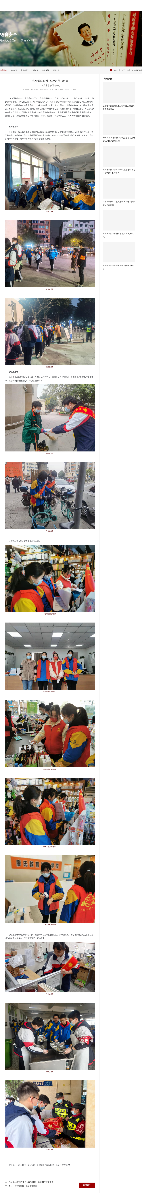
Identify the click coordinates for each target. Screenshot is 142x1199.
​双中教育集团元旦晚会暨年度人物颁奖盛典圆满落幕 (119, 97)
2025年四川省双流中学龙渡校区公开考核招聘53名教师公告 (119, 129)
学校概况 (57, 8)
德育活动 (3, 70)
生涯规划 (45, 70)
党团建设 (98, 8)
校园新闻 (67, 8)
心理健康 (35, 70)
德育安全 (77, 8)
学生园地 (108, 8)
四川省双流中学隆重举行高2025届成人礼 (119, 225)
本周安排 (118, 3)
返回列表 (87, 1185)
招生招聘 (129, 8)
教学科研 (88, 8)
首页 (123, 70)
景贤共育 (24, 70)
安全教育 (14, 70)
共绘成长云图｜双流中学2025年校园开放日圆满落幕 (119, 193)
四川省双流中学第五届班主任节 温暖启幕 (119, 257)
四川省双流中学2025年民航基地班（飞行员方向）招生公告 (119, 161)
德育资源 (56, 70)
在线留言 (127, 3)
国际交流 (119, 8)
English (139, 8)
